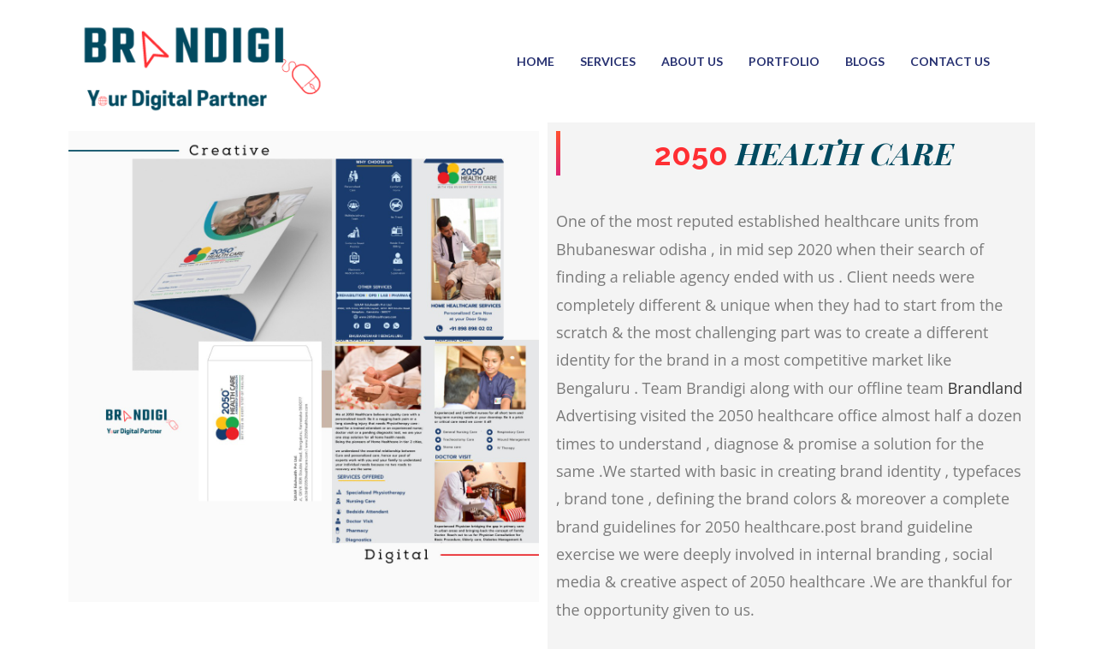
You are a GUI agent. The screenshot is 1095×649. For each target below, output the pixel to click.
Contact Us (950, 61)
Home (535, 61)
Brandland (985, 388)
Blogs (865, 61)
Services (608, 61)
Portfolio (784, 61)
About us (692, 61)
